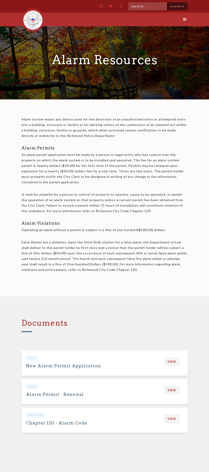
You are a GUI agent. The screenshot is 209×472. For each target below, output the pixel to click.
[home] (32, 18)
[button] (181, 19)
